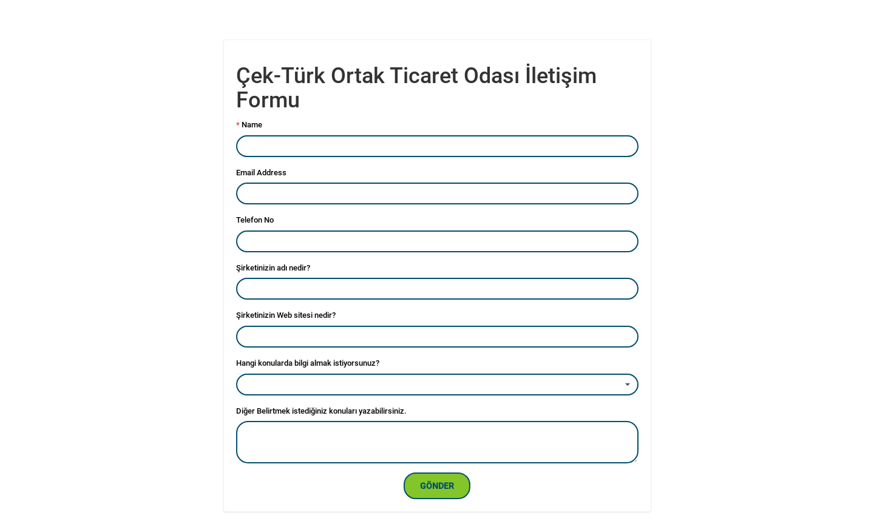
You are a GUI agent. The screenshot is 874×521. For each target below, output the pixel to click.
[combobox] (437, 384)
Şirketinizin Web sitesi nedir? (286, 315)
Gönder (437, 486)
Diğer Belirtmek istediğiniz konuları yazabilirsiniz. (321, 410)
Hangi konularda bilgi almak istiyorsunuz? (307, 363)
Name (249, 124)
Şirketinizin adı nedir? (273, 267)
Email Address (261, 172)
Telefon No (255, 219)
